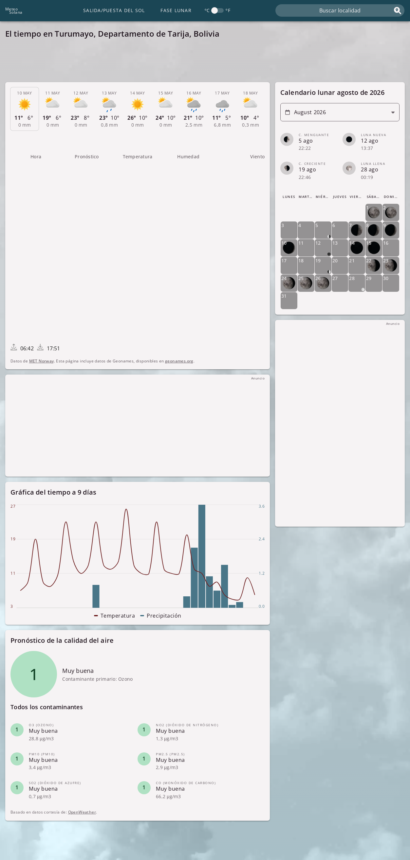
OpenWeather (82, 812)
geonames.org (179, 361)
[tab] (24, 109)
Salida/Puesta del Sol (114, 10)
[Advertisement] (201, 62)
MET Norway (41, 361)
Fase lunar (176, 10)
